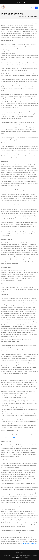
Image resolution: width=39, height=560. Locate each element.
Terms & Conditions (7, 555)
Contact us (35, 555)
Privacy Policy (15, 555)
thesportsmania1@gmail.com (12, 437)
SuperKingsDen (17, 557)
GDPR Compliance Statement (25, 555)
